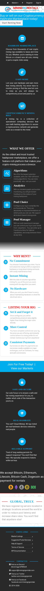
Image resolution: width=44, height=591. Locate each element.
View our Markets (22, 368)
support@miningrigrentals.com (22, 570)
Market (15, 3)
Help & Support (16, 544)
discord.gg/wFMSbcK (19, 567)
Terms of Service (17, 547)
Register (29, 3)
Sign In (38, 3)
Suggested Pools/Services (21, 540)
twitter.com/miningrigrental (21, 576)
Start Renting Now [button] (11, 22)
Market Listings (17, 536)
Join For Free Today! (20, 364)
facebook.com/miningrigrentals (23, 582)
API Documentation (18, 551)
